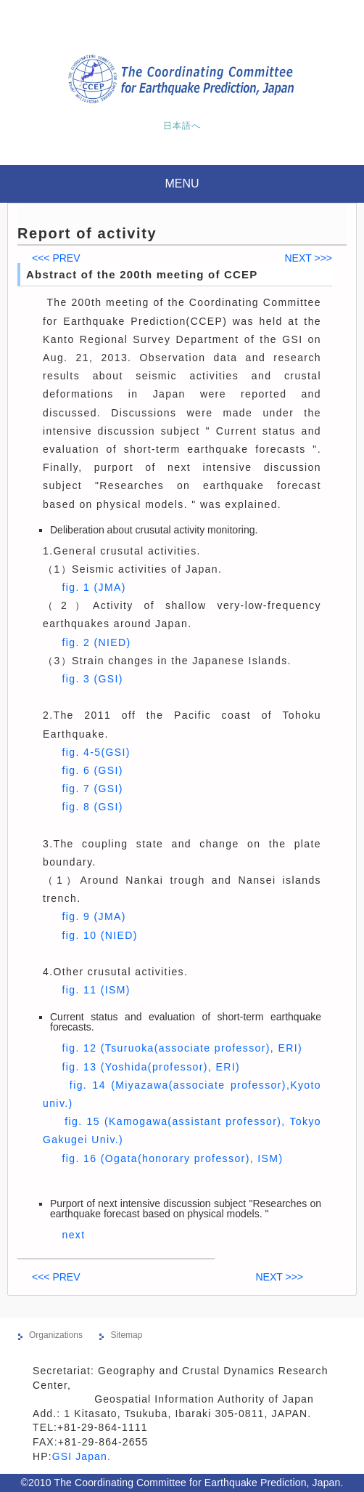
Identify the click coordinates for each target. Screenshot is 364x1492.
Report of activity (87, 233)
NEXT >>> (308, 258)
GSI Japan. (83, 1456)
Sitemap (126, 1335)
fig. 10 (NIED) (99, 935)
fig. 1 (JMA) (93, 587)
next (73, 1235)
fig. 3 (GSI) (92, 679)
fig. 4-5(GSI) (96, 752)
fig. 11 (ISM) (96, 990)
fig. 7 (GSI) (92, 788)
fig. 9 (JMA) (93, 916)
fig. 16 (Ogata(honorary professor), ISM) (172, 1158)
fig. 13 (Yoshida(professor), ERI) (151, 1067)
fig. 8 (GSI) (92, 806)
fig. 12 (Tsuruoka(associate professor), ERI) (182, 1048)
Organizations (56, 1335)
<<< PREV (56, 258)
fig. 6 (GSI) (92, 770)
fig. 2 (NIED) (96, 642)
